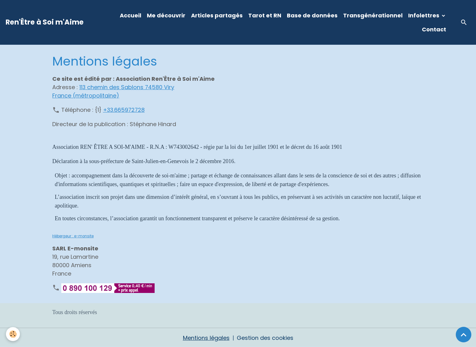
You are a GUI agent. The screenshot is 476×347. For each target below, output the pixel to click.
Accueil (130, 15)
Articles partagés (217, 15)
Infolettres (424, 15)
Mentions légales (206, 337)
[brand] (45, 22)
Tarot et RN (264, 15)
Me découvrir (166, 15)
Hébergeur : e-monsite (73, 235)
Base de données (312, 15)
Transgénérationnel (373, 15)
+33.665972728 (124, 109)
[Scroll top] (463, 334)
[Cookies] (13, 334)
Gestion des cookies (265, 337)
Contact (434, 29)
